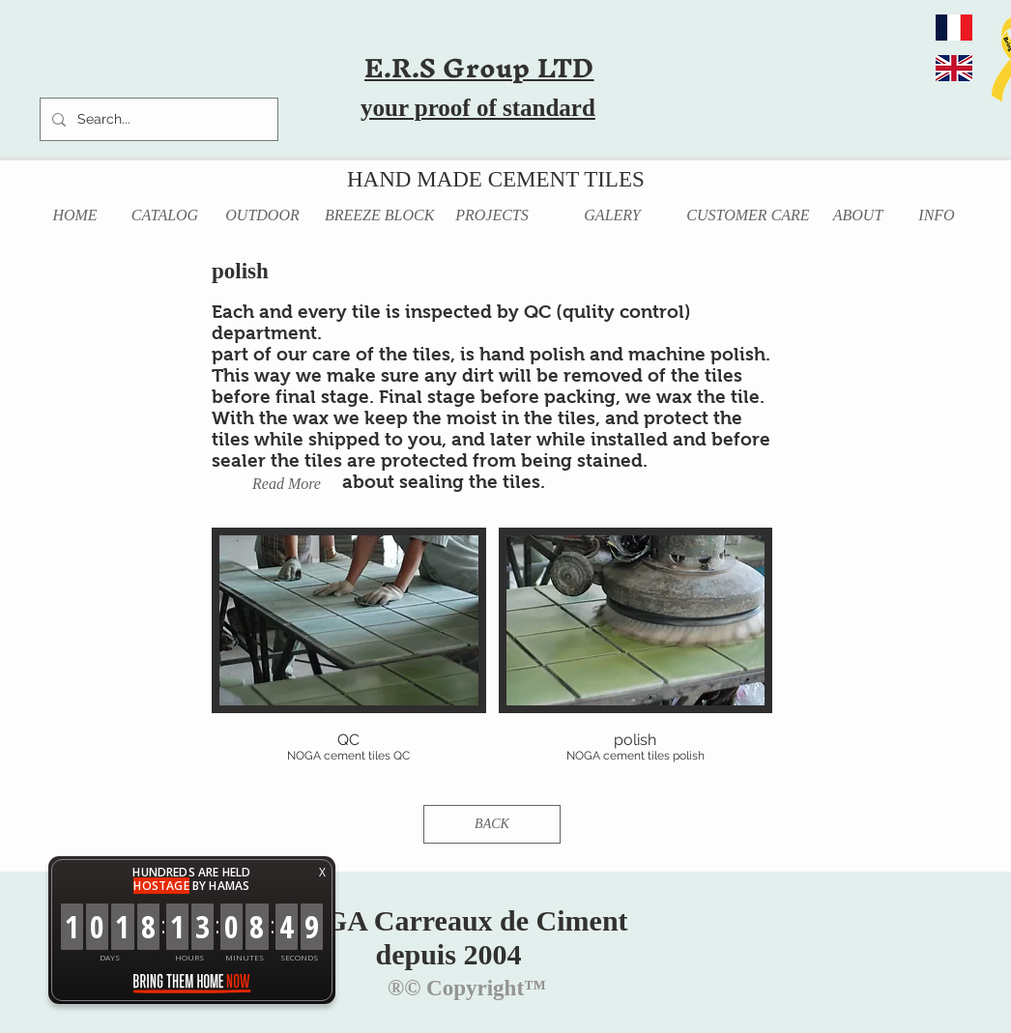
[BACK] (492, 824)
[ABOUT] (858, 216)
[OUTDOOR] (262, 216)
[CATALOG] (165, 216)
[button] (349, 660)
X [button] (322, 872)
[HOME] (75, 216)
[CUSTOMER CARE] (748, 216)
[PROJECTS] (492, 216)
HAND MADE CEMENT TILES (496, 179)
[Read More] (286, 485)
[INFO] (936, 216)
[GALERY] (612, 216)
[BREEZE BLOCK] (379, 216)
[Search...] (157, 119)
